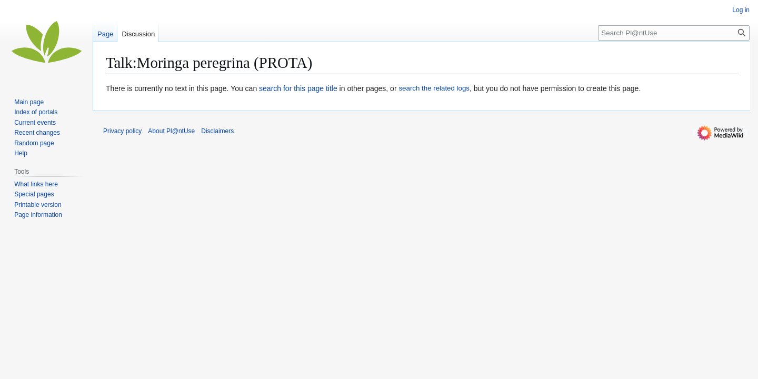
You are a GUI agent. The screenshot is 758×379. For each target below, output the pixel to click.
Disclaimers (217, 131)
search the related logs (434, 88)
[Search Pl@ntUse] (674, 33)
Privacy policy (122, 131)
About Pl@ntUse (171, 131)
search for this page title (298, 88)
